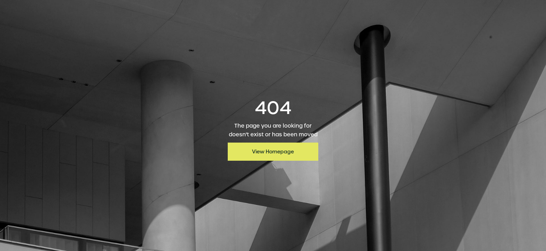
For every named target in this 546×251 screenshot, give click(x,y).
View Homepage (273, 152)
